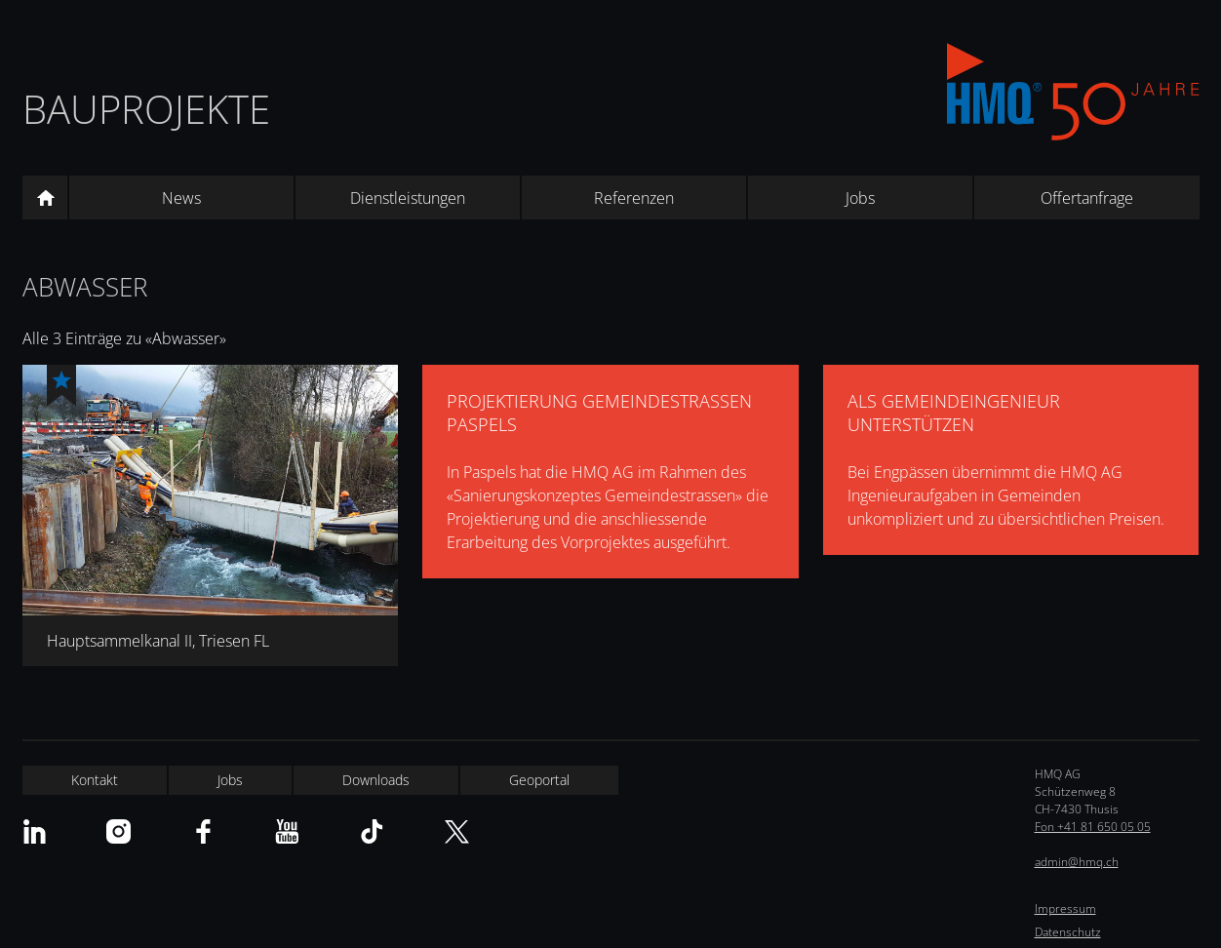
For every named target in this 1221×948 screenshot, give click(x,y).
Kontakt (94, 779)
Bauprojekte (146, 109)
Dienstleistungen (407, 198)
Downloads (376, 779)
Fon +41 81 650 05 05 (1093, 826)
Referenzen (634, 198)
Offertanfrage (1087, 198)
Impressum (1065, 908)
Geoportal (539, 779)
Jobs (860, 198)
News (181, 198)
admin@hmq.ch (1077, 861)
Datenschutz (1068, 932)
